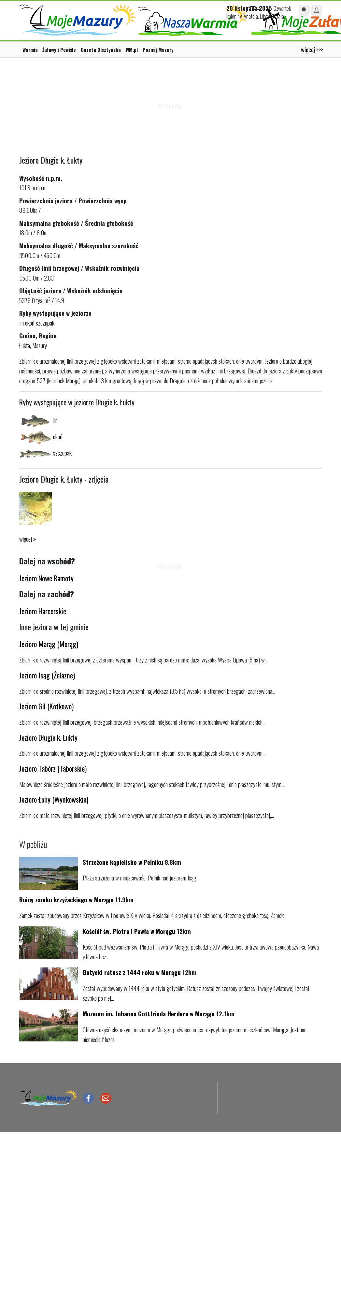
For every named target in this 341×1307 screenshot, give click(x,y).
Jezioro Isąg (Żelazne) (47, 675)
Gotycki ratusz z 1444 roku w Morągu (132, 972)
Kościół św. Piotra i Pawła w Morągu (129, 931)
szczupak (45, 322)
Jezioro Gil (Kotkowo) (46, 706)
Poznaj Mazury (158, 49)
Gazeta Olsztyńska (101, 49)
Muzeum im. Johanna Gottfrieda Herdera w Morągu (149, 1013)
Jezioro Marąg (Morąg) (48, 643)
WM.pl (132, 49)
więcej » (27, 538)
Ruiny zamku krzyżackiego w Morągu (66, 899)
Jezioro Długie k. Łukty (48, 737)
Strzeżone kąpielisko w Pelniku (123, 862)
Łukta (24, 345)
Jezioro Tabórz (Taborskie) (53, 768)
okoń (30, 322)
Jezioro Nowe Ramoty (46, 578)
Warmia (30, 49)
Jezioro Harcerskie (42, 610)
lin (21, 322)
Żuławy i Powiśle (59, 49)
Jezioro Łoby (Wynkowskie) (53, 799)
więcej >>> (312, 49)
